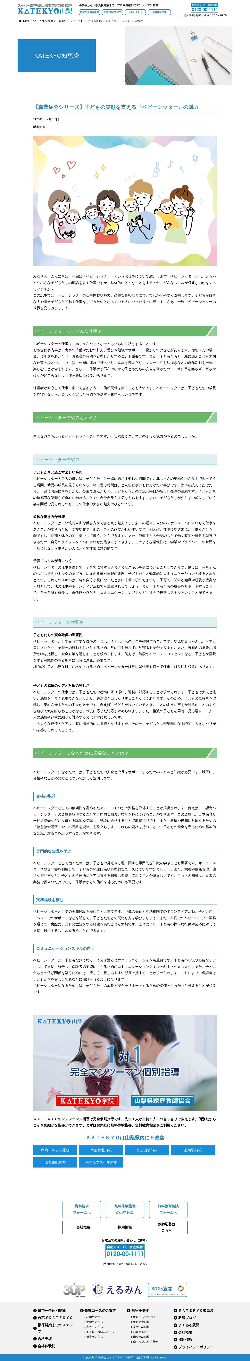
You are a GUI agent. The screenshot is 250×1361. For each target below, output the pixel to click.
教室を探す (140, 1311)
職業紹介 (39, 127)
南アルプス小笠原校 (101, 1162)
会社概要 (83, 1227)
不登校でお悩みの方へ (100, 1331)
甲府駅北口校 (101, 1150)
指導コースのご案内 (100, 1311)
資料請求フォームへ (82, 1209)
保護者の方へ (94, 1336)
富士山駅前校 (147, 1150)
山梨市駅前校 (55, 1162)
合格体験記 (46, 1346)
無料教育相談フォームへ (168, 1209)
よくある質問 (188, 1325)
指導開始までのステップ (55, 1328)
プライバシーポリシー (195, 1347)
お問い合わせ (135, 12)
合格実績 (45, 1339)
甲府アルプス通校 (55, 1150)
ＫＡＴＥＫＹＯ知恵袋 (195, 1311)
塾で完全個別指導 (89, 12)
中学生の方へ (94, 1321)
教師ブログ (187, 1318)
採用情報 (125, 1227)
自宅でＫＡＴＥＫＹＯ (55, 1318)
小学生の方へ (94, 1317)
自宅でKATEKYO (112, 12)
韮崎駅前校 (193, 1150)
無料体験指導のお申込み (125, 1209)
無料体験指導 (159, 12)
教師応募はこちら (166, 1227)
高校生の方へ (94, 1326)
